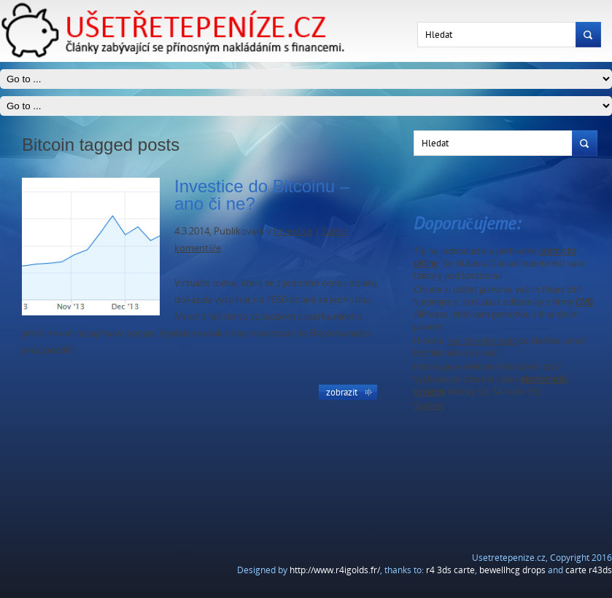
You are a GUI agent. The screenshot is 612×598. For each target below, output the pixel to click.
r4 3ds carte (450, 570)
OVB (584, 302)
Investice (293, 230)
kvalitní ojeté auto (481, 340)
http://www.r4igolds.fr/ (335, 570)
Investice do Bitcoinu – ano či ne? (261, 194)
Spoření (429, 405)
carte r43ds (588, 570)
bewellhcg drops (512, 570)
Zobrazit (341, 392)
